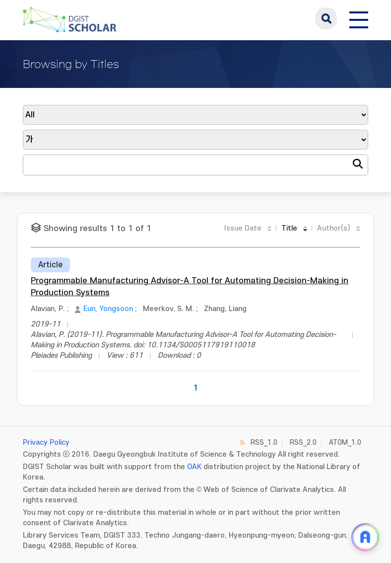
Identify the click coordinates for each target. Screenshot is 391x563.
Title (289, 228)
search (326, 18)
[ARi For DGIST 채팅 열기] (365, 537)
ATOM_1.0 (345, 442)
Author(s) (333, 228)
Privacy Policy (46, 442)
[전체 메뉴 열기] (358, 18)
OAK (194, 467)
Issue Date (242, 228)
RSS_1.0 (264, 442)
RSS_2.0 (303, 442)
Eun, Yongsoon (108, 309)
